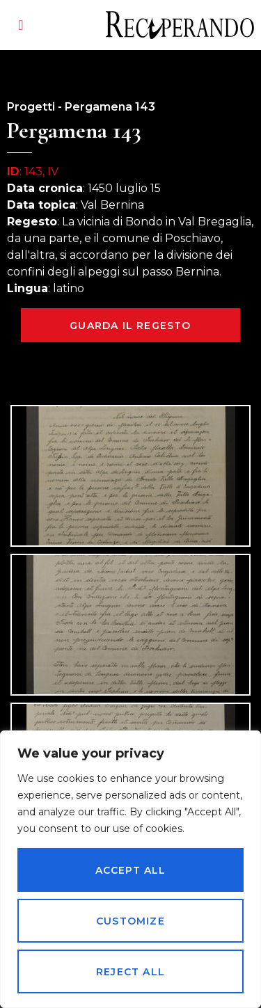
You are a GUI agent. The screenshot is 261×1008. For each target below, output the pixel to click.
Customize (130, 921)
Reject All (130, 972)
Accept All (130, 870)
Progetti (31, 106)
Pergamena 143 (110, 106)
